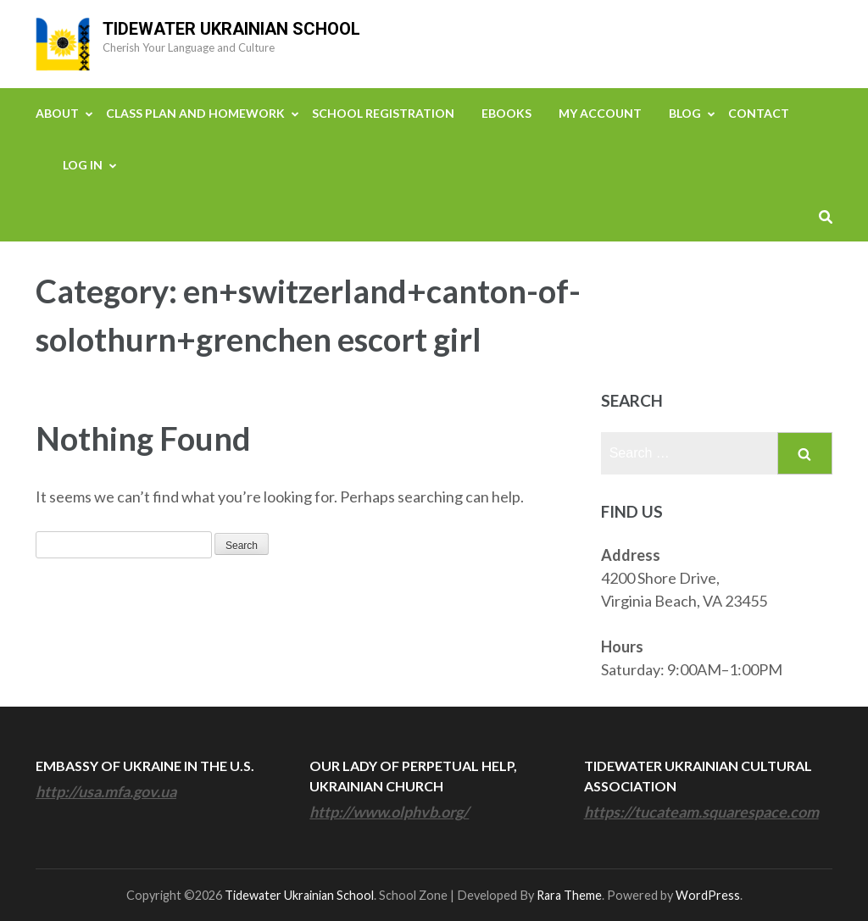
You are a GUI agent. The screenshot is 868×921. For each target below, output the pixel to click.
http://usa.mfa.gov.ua (106, 791)
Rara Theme (569, 895)
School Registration (383, 113)
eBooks (506, 113)
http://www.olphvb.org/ (389, 811)
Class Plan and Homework (195, 113)
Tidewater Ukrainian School (231, 29)
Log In (83, 165)
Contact (758, 113)
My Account (600, 113)
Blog (685, 113)
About (57, 113)
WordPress (708, 895)
